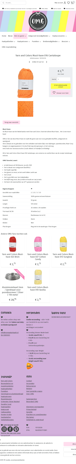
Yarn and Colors (6, 381)
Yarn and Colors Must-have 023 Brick (12, 255)
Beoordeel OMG (32, 402)
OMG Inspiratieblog (9, 47)
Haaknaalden (5, 407)
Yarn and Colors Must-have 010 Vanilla (38, 288)
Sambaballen (6, 417)
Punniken (36, 41)
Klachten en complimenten (36, 415)
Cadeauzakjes (6, 412)
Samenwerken (31, 399)
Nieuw (10, 36)
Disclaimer (30, 417)
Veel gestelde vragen (34, 391)
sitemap (46, 460)
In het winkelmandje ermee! (60, 86)
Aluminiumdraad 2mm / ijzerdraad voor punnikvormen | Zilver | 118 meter (12, 291)
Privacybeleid (31, 410)
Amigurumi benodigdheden (39, 36)
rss (51, 460)
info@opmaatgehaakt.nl (10, 333)
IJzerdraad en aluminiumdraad (12, 394)
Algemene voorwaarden (35, 407)
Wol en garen (20, 36)
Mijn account (60, 2)
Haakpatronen (23, 41)
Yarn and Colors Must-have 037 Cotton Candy (38, 257)
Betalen (29, 389)
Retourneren (31, 386)
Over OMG (30, 394)
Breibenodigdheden (51, 41)
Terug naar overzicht (11, 122)
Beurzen (66, 41)
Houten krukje (6, 415)
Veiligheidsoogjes (7, 420)
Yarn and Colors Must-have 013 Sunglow (63, 255)
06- (2, 335)
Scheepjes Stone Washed (10, 402)
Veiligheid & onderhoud (35, 420)
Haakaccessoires (59, 36)
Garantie (29, 412)
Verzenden (30, 384)
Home (4, 36)
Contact (29, 381)
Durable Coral (6, 404)
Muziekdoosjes (6, 399)
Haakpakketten (8, 41)
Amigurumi (5, 410)
